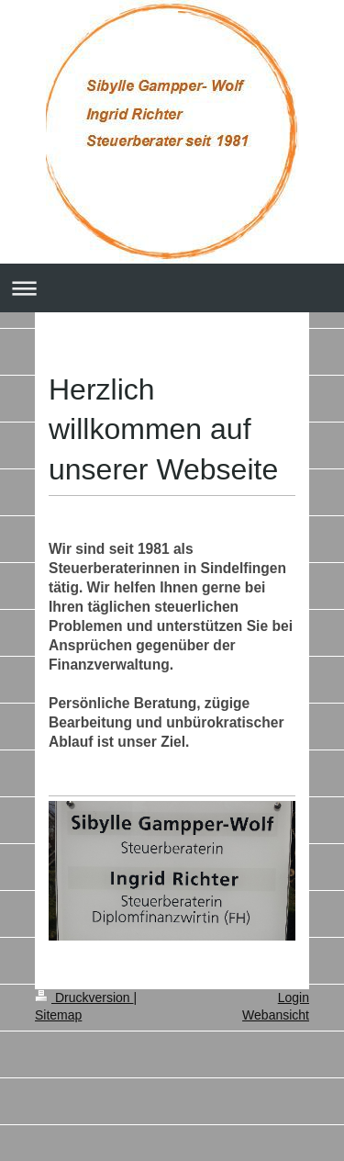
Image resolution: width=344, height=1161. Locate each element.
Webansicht (275, 1015)
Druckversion (84, 997)
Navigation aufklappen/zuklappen (172, 288)
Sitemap (58, 1015)
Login (293, 997)
